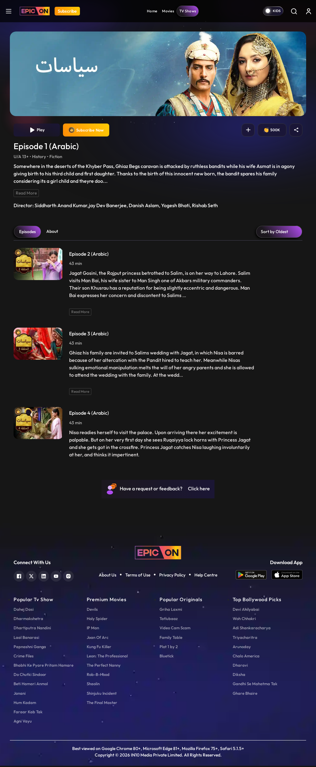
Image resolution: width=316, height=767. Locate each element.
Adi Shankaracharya (252, 629)
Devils (92, 610)
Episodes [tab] (27, 233)
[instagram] (68, 576)
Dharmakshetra (28, 619)
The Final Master (102, 703)
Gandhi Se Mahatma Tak (255, 685)
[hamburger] (8, 11)
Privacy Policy (172, 576)
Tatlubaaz (169, 619)
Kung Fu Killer (99, 647)
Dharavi (240, 666)
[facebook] (19, 576)
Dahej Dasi (24, 610)
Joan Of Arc (97, 638)
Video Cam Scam (175, 629)
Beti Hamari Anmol (31, 685)
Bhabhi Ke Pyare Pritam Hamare (43, 666)
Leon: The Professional (107, 657)
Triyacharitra (245, 638)
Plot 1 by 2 (169, 647)
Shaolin (93, 685)
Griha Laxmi (171, 610)
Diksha (239, 675)
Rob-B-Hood (98, 675)
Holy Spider (97, 619)
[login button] (308, 11)
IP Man (93, 629)
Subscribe (67, 11)
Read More (26, 194)
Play (37, 130)
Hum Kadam (25, 703)
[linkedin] (43, 576)
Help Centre (205, 576)
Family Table (171, 638)
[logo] (158, 553)
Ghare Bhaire (245, 694)
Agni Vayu (23, 722)
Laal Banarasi (26, 638)
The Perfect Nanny (104, 666)
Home (152, 11)
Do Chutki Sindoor (30, 675)
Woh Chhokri (244, 619)
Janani (20, 694)
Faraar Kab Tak (28, 712)
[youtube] (56, 576)
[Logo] (35, 11)
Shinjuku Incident (102, 694)
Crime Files (24, 657)
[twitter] (31, 576)
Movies (168, 11)
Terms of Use (137, 576)
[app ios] (287, 576)
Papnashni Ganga (30, 647)
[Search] (294, 11)
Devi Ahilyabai (246, 610)
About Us (107, 576)
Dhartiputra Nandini (32, 629)
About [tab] (52, 232)
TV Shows (187, 11)
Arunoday (242, 647)
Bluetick (167, 657)
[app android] (254, 576)
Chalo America (246, 657)
